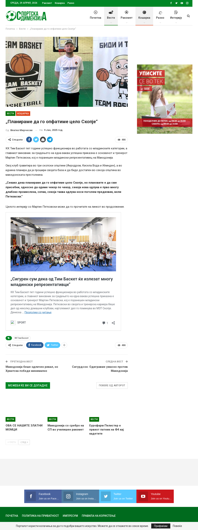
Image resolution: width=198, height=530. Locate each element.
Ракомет (47, 3)
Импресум (70, 515)
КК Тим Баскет (22, 338)
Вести (111, 17)
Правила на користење (99, 515)
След (24, 442)
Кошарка (60, 3)
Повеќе (177, 526)
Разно (71, 3)
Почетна (95, 17)
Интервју (176, 17)
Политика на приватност (40, 515)
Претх (12, 442)
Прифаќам (160, 525)
